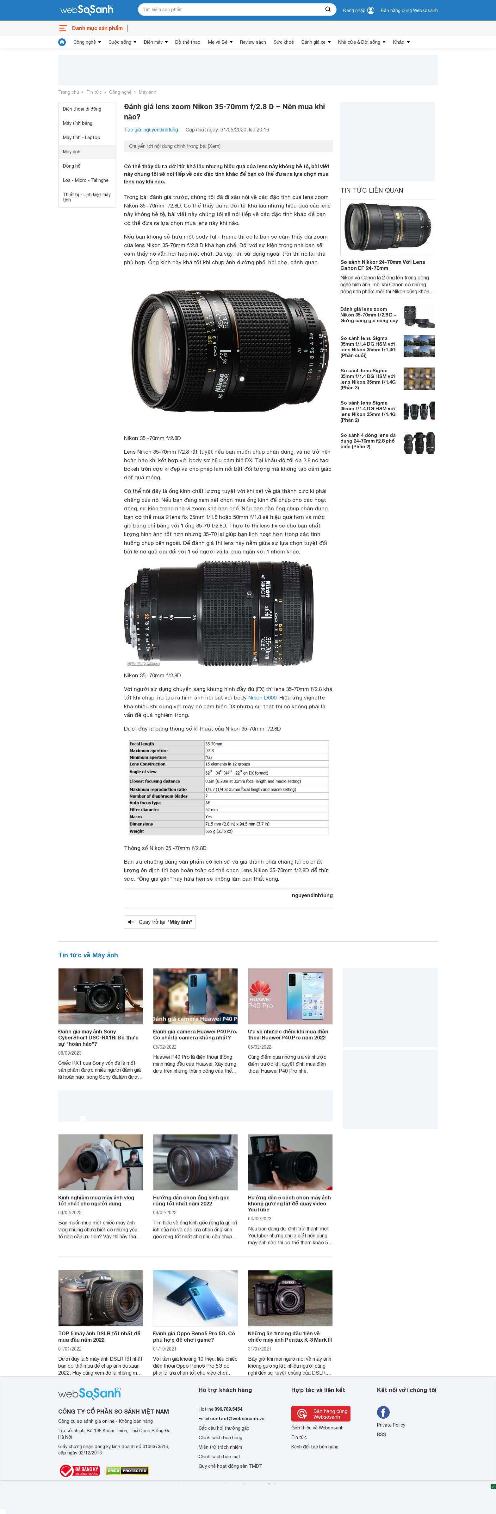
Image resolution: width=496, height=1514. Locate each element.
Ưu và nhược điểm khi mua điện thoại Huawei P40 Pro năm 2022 (288, 1034)
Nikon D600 (262, 697)
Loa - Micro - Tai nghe (85, 180)
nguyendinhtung (312, 895)
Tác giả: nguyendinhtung (151, 129)
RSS (381, 1434)
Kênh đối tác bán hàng (314, 1446)
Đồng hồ (72, 166)
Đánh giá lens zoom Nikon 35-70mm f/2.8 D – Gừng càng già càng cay (369, 314)
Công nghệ (84, 42)
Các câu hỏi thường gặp (224, 1428)
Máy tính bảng (77, 123)
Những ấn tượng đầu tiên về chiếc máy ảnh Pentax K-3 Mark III (290, 1336)
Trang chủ (68, 92)
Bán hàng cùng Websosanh (409, 10)
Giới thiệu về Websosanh (317, 1427)
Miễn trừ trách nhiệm (220, 1447)
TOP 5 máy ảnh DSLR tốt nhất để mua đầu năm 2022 (99, 1336)
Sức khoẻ (284, 42)
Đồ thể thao (188, 42)
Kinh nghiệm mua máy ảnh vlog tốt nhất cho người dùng (96, 1200)
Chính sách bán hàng (220, 1437)
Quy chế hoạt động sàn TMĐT (230, 1466)
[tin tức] (62, 42)
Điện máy (153, 42)
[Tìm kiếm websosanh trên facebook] (383, 1412)
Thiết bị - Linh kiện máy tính (87, 197)
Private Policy (391, 1425)
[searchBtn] (328, 9)
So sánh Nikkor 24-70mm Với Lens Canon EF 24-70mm (382, 265)
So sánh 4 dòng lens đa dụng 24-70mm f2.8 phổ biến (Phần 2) (368, 440)
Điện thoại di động (82, 109)
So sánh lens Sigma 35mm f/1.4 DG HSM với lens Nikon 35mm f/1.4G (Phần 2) (368, 411)
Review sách (253, 42)
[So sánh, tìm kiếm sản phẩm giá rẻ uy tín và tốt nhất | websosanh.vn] (86, 10)
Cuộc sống (119, 42)
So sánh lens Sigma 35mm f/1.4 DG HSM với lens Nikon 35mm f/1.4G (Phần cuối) (368, 346)
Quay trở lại (165, 922)
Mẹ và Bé (217, 42)
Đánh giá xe (313, 42)
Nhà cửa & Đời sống (359, 42)
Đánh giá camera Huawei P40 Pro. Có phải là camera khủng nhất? (195, 1034)
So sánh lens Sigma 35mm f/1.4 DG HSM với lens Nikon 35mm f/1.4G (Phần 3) (368, 378)
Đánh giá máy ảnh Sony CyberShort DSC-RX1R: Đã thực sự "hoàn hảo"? (98, 1037)
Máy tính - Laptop (81, 137)
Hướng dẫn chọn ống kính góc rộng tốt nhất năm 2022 (191, 1200)
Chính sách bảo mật (219, 1456)
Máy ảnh (147, 92)
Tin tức (94, 92)
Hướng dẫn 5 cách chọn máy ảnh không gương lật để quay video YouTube (289, 1203)
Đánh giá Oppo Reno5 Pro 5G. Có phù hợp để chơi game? (194, 1336)
